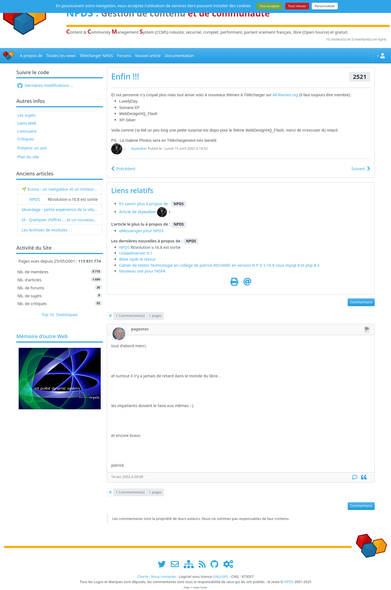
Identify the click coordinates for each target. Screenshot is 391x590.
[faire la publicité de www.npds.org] (177, 564)
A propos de (31, 55)
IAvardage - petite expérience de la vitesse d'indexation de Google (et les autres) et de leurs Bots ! (60, 209)
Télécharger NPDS (96, 55)
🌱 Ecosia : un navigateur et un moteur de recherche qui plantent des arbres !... (60, 189)
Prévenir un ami (32, 148)
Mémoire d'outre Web (42, 336)
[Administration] (228, 564)
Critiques (25, 139)
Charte (142, 576)
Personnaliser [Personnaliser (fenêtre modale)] (325, 6)
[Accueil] (8, 56)
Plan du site (28, 156)
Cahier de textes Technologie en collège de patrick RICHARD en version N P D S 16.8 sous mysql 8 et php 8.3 (219, 265)
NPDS (35, 199)
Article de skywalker (137, 211)
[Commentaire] (354, 477)
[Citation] (363, 477)
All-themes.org (285, 95)
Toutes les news (61, 55)
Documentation (179, 55)
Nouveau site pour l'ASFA (142, 271)
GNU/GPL (220, 576)
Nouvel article (148, 55)
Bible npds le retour (137, 259)
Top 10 (48, 314)
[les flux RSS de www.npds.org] (204, 564)
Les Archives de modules (44, 230)
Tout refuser (297, 6)
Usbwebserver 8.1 (136, 253)
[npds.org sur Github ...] (216, 564)
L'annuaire (26, 131)
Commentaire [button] (361, 302)
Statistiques (67, 314)
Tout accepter (269, 6)
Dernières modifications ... (45, 85)
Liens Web (26, 123)
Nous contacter (163, 576)
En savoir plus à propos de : (145, 203)
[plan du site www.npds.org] (191, 564)
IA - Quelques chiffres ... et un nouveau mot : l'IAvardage (60, 219)
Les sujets (26, 115)
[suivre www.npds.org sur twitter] (164, 564)
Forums (124, 55)
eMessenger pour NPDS (141, 230)
